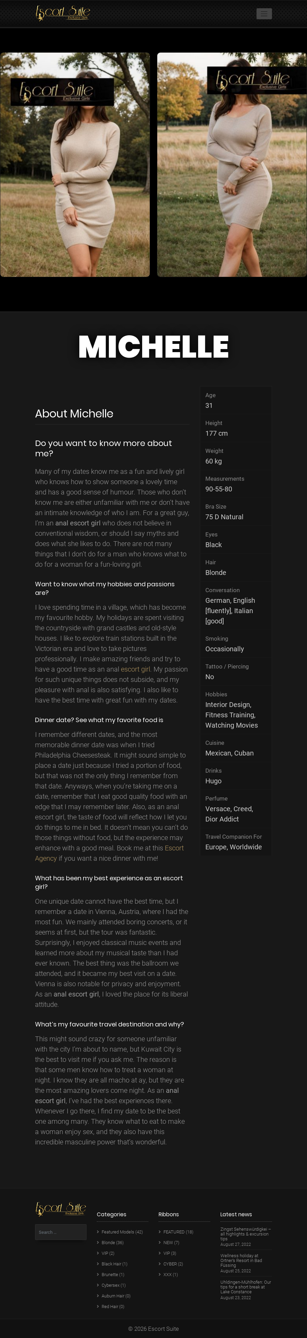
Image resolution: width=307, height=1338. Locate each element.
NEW (168, 1242)
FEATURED (174, 1231)
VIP (105, 1253)
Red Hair (110, 1306)
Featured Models (118, 1231)
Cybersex (111, 1285)
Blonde (108, 1242)
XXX (167, 1274)
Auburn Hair (113, 1295)
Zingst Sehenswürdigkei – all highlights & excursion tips (245, 1234)
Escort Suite (163, 1328)
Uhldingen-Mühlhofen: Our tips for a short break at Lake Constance (245, 1287)
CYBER (170, 1263)
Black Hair (111, 1263)
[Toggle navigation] (264, 13)
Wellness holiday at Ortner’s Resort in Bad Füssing (241, 1260)
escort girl (135, 669)
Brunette (110, 1274)
